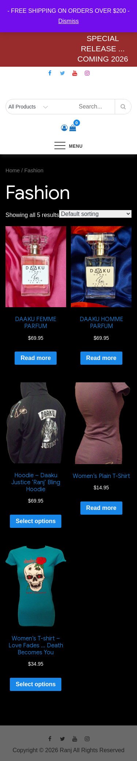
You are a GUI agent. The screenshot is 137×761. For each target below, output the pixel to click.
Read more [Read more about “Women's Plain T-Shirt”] (101, 508)
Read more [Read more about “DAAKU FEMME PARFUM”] (35, 358)
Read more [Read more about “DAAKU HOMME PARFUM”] (101, 358)
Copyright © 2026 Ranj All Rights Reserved (68, 750)
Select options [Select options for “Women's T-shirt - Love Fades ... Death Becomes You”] (36, 684)
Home (12, 170)
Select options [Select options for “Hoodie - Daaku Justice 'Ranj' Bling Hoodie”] (36, 521)
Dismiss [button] (68, 21)
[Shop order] (95, 214)
